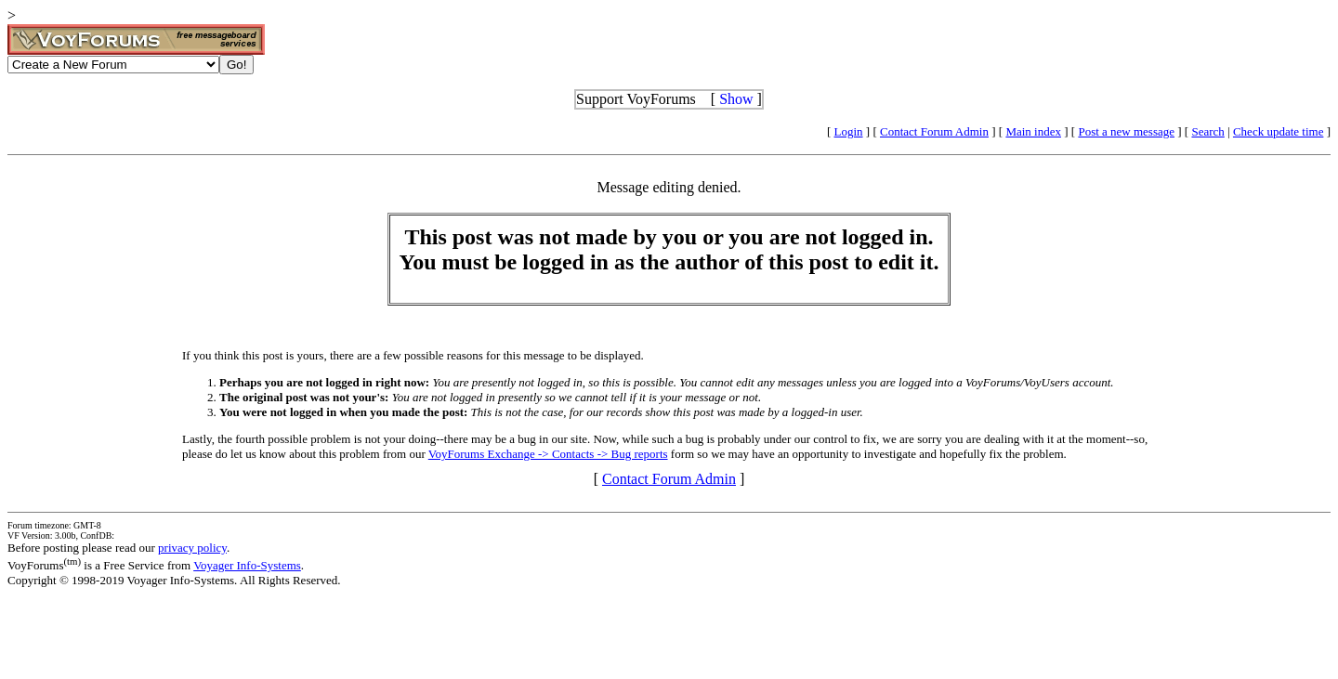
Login (848, 131)
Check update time (1278, 131)
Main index (1033, 131)
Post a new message (1126, 131)
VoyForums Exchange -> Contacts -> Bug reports (548, 454)
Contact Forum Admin (934, 131)
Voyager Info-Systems (247, 565)
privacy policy (192, 548)
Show (736, 99)
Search (1207, 131)
